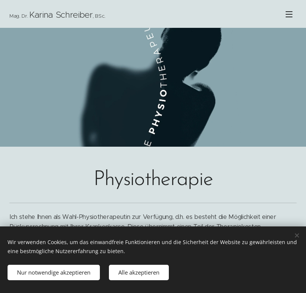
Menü (289, 14)
